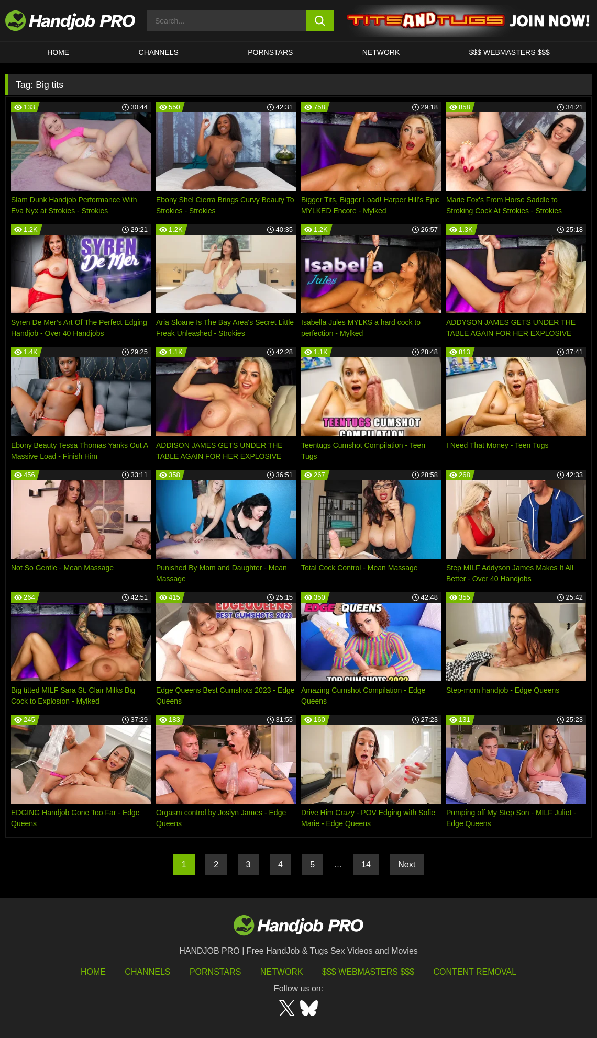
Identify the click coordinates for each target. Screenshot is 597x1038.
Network (381, 52)
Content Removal (475, 971)
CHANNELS (159, 52)
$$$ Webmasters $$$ (368, 971)
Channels (147, 971)
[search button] (320, 20)
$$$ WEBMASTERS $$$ (509, 52)
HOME (58, 52)
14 (366, 864)
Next (406, 864)
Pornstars (270, 52)
